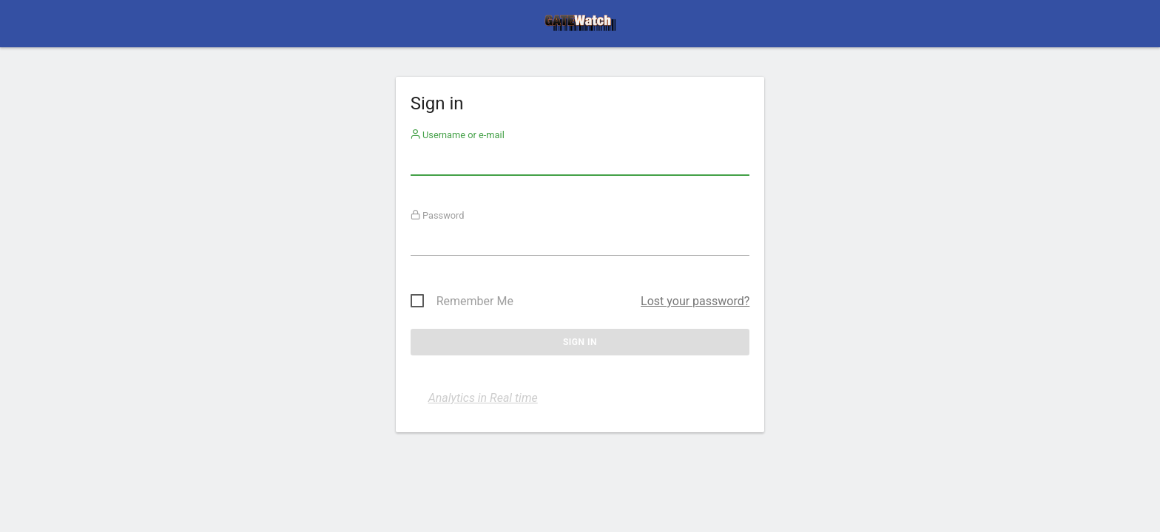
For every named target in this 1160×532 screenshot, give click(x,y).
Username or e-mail (458, 134)
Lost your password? (695, 301)
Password (438, 215)
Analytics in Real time (483, 398)
